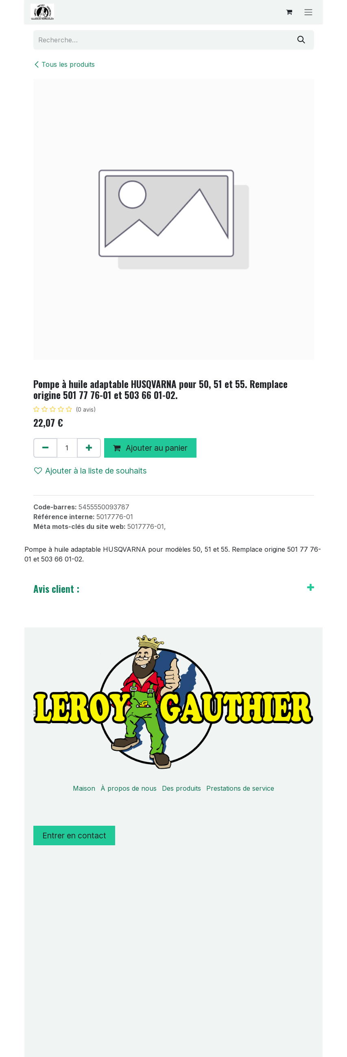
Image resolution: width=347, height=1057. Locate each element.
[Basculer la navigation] (308, 11)
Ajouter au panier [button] (150, 448)
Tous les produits (64, 64)
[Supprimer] (45, 448)
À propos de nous (128, 788)
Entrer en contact (74, 835)
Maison (84, 788)
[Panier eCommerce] (289, 12)
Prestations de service (240, 788)
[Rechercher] (301, 40)
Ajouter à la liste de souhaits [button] (90, 471)
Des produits (181, 788)
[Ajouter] (89, 448)
